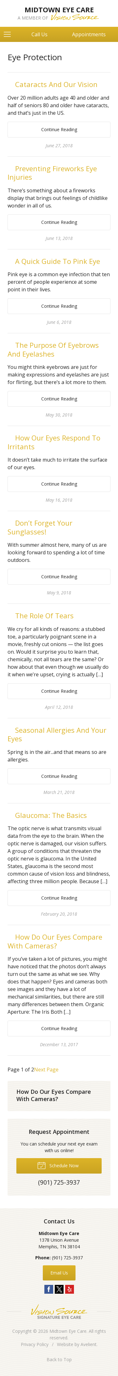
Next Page (46, 1069)
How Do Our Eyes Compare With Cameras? (55, 941)
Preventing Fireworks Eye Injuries (52, 173)
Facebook (48, 1289)
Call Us (39, 34)
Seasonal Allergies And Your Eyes (57, 734)
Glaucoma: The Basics (51, 815)
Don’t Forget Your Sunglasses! (40, 527)
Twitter (59, 1289)
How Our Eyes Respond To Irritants (54, 442)
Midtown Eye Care (68, 1331)
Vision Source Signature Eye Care (59, 1311)
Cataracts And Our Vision (56, 84)
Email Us (59, 1273)
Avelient (89, 1344)
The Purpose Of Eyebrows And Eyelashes (53, 349)
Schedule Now (58, 1165)
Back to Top (59, 1359)
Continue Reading (59, 129)
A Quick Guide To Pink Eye (57, 261)
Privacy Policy (34, 1344)
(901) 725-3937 (67, 1258)
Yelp (69, 1289)
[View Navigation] (9, 34)
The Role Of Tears (44, 615)
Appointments (89, 34)
